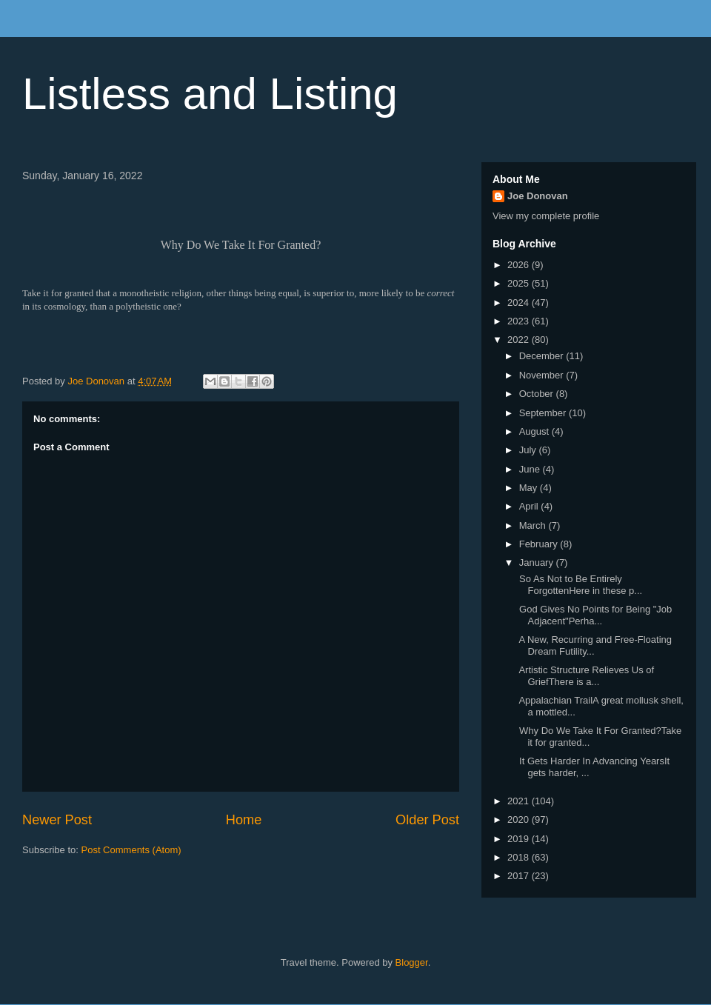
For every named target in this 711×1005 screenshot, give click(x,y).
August (535, 431)
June (531, 469)
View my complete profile (546, 215)
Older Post (427, 819)
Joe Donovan (537, 195)
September (544, 412)
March (534, 525)
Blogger (411, 962)
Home (244, 819)
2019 (519, 838)
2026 (519, 264)
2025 (519, 283)
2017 (519, 875)
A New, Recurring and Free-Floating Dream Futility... (594, 645)
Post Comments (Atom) (131, 849)
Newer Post (57, 819)
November (543, 375)
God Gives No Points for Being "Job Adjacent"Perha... (594, 615)
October (537, 393)
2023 (519, 321)
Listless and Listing (210, 93)
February (540, 544)
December (543, 355)
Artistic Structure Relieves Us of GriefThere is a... (585, 675)
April (530, 506)
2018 (519, 857)
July (529, 449)
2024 (519, 302)
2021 (519, 801)
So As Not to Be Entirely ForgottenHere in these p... (579, 584)
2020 (519, 819)
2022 (519, 339)
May (529, 487)
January (537, 562)
